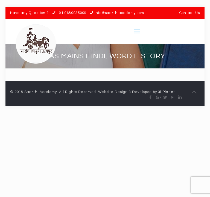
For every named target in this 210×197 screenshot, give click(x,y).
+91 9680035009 (71, 13)
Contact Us (189, 13)
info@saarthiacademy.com (119, 13)
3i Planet (166, 92)
